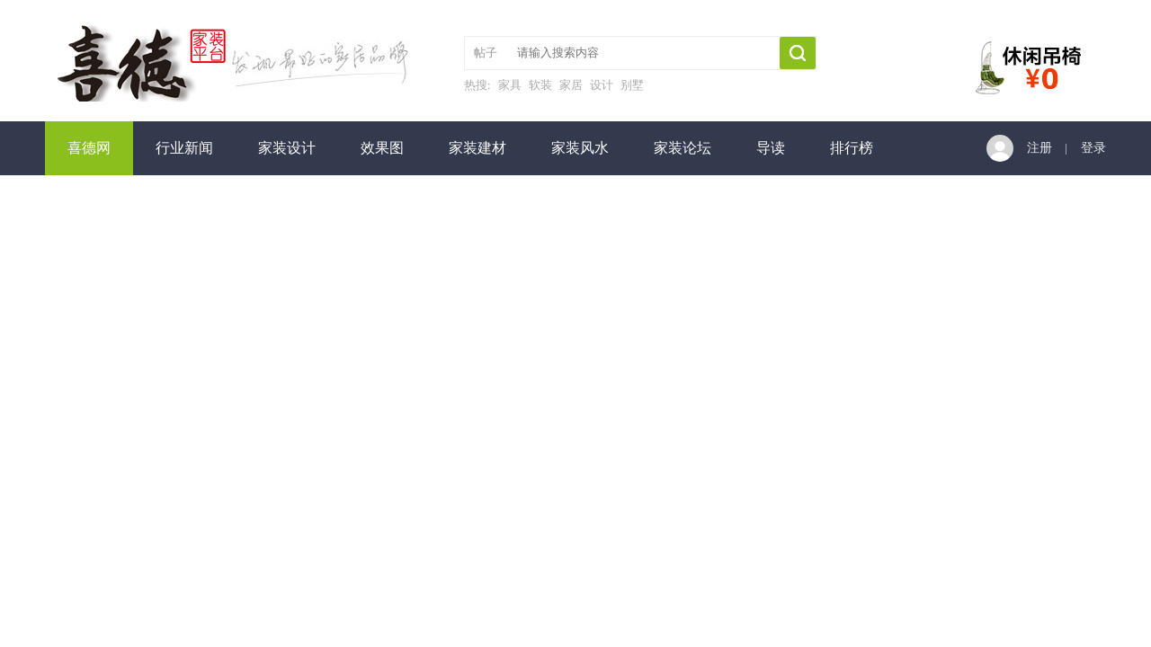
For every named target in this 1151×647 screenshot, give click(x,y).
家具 (510, 85)
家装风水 (580, 147)
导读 (770, 147)
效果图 (382, 147)
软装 (540, 85)
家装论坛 (682, 147)
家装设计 (287, 147)
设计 (601, 85)
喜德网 (89, 147)
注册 (1039, 148)
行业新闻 (184, 147)
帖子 (485, 52)
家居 (571, 85)
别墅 (632, 85)
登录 (1093, 148)
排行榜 (851, 147)
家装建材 (477, 147)
